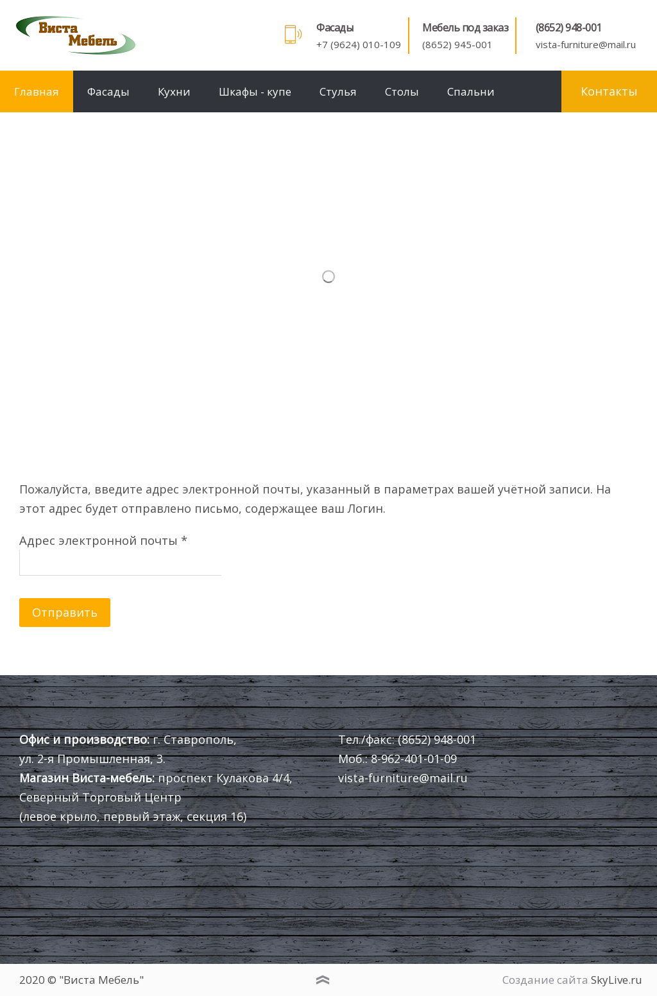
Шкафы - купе (255, 91)
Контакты (609, 91)
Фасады (108, 91)
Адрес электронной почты (103, 540)
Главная (36, 91)
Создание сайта (545, 979)
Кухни (174, 91)
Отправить (65, 612)
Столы (402, 91)
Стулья (338, 91)
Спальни (471, 91)
